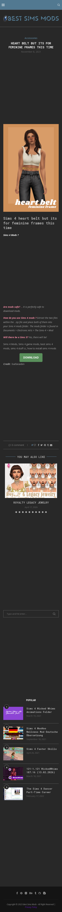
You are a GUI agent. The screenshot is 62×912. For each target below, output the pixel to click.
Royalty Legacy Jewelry (31, 502)
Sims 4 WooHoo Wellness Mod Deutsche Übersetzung (42, 732)
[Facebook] (17, 893)
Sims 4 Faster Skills (41, 748)
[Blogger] (44, 893)
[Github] (40, 893)
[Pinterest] (21, 893)
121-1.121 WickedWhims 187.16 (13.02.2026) (42, 770)
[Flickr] (26, 893)
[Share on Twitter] (42, 445)
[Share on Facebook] (38, 445)
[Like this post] (35, 445)
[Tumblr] (35, 893)
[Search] (58, 5)
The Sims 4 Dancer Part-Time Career (39, 790)
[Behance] (30, 893)
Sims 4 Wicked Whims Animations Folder (40, 710)
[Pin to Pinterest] (45, 445)
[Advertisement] (31, 88)
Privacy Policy (31, 907)
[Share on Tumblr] (48, 445)
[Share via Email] (51, 445)
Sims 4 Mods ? (11, 235)
